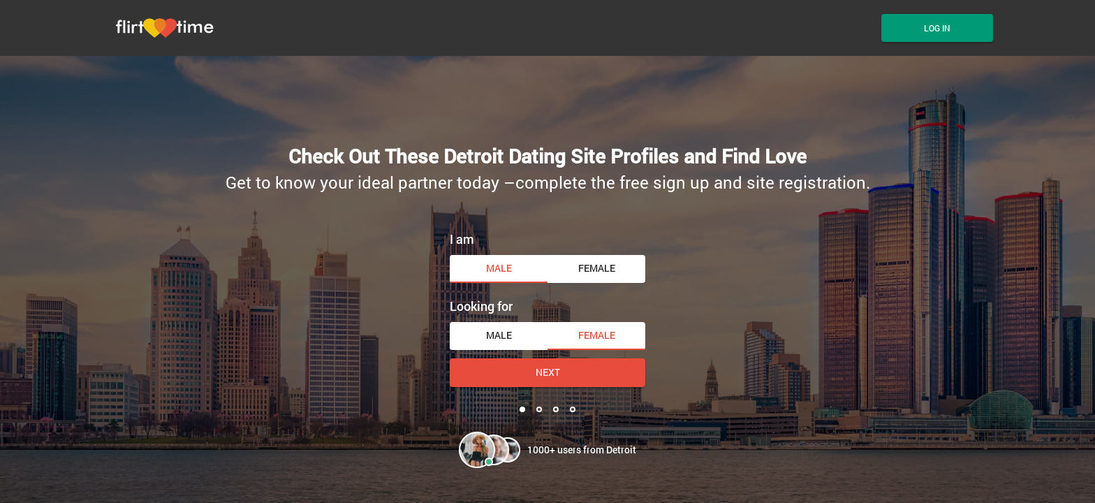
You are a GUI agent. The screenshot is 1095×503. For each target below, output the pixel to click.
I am (462, 239)
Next (548, 372)
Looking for (481, 306)
